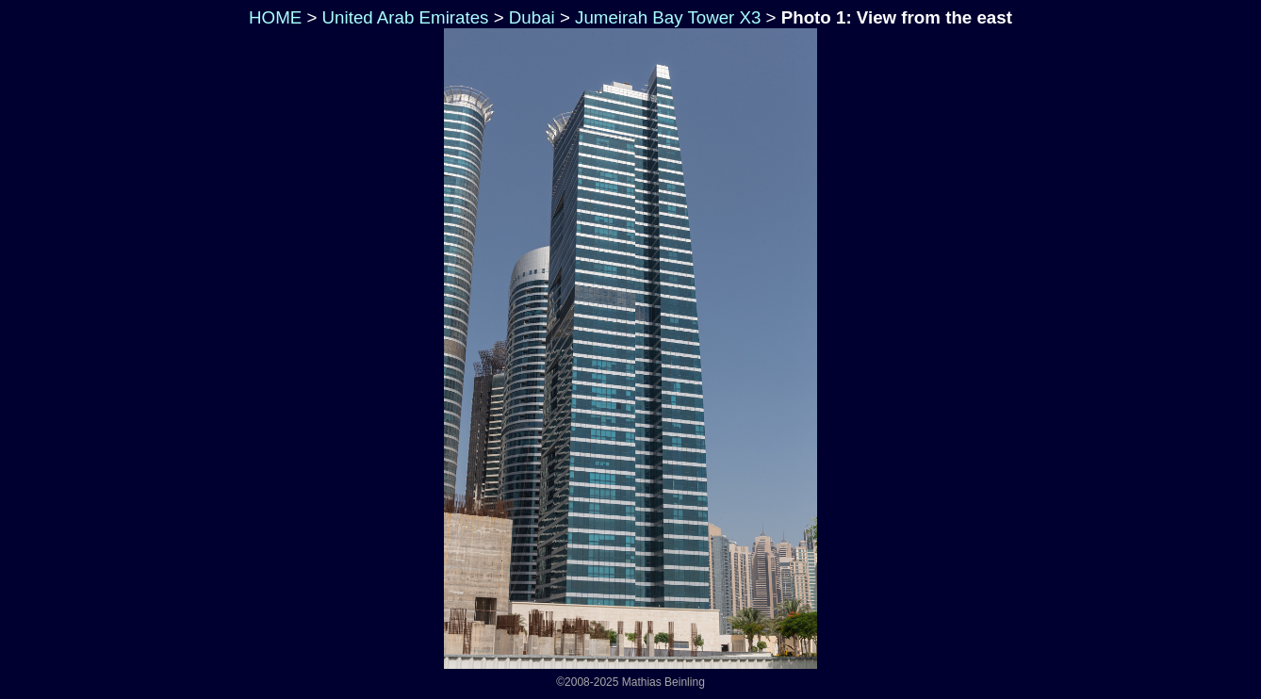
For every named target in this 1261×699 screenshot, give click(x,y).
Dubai (532, 17)
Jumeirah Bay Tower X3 (668, 17)
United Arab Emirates (405, 17)
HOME (273, 17)
